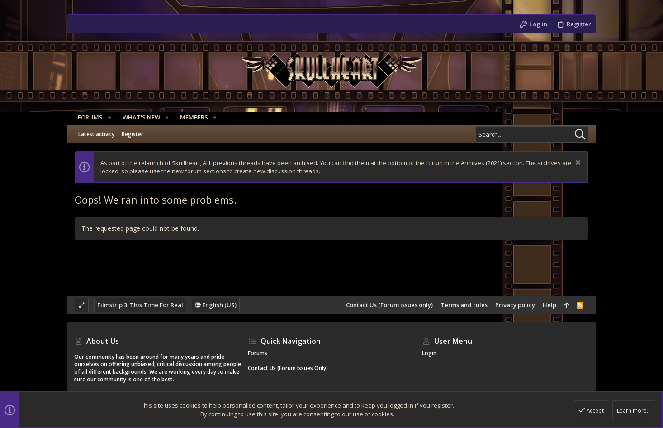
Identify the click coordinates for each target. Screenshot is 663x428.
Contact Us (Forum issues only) (389, 305)
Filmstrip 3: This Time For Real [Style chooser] (140, 305)
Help (549, 305)
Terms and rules (464, 305)
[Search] (532, 134)
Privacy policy (515, 305)
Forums (257, 353)
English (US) (216, 305)
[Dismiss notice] (577, 163)
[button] (106, 117)
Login (429, 353)
